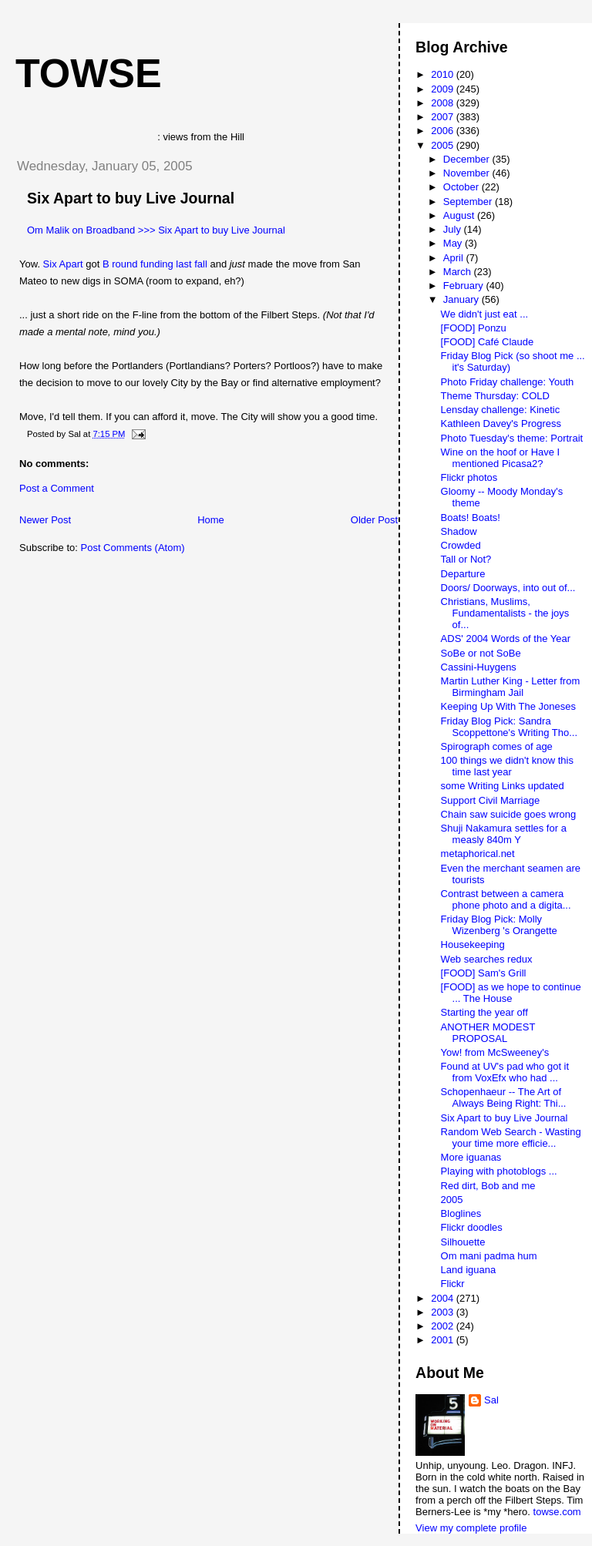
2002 (443, 1326)
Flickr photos (469, 477)
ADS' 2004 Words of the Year (505, 638)
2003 (443, 1312)
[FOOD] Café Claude (487, 342)
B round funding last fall (155, 264)
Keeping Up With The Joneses (508, 706)
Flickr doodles (472, 1227)
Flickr (453, 1283)
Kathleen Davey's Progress (501, 423)
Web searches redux (487, 959)
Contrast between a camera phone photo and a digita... (506, 899)
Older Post (374, 520)
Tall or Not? (466, 559)
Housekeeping (473, 944)
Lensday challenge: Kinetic (500, 409)
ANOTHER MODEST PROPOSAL (488, 1032)
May (454, 243)
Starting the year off (484, 1012)
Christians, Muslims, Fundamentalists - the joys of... (505, 613)
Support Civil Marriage (490, 800)
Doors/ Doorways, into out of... (508, 587)
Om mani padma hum (489, 1256)
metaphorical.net (478, 853)
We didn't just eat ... (485, 314)
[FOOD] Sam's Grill (483, 973)
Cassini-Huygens (478, 667)
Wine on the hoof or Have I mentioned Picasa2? (500, 457)
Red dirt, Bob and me (488, 1185)
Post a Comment (56, 488)
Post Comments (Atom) (133, 547)
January (462, 299)
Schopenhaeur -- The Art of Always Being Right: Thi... (504, 1097)
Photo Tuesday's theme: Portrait (512, 438)
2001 (443, 1340)
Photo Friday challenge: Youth (507, 382)
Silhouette (463, 1242)
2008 (443, 103)
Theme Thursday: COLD (495, 396)
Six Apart (63, 264)
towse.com (557, 1511)
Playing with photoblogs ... (499, 1171)
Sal (491, 1400)
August (460, 215)
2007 (443, 117)
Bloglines (461, 1213)
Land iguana (468, 1269)
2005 (443, 145)
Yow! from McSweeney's (495, 1052)
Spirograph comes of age (497, 746)
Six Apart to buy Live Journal (130, 198)
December (468, 159)
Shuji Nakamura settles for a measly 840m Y (504, 833)
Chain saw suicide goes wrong (509, 814)
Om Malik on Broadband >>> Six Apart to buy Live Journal (156, 230)
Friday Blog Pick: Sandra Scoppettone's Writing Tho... (509, 726)
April (454, 258)
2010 (443, 74)
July (453, 229)
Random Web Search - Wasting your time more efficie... (511, 1137)
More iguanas (471, 1157)
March (458, 271)
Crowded (461, 545)
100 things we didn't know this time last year (507, 766)
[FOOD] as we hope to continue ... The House (511, 992)
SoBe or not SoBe (481, 653)
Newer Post (45, 520)
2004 (443, 1298)
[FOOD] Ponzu (473, 328)
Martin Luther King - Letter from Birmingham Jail (510, 686)
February (464, 285)
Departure (463, 574)
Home (210, 520)
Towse (88, 73)
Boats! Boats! (470, 517)
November (468, 173)
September (469, 201)
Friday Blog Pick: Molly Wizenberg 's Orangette (499, 924)
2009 (443, 89)
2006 (443, 130)
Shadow (459, 531)
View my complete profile (470, 1528)
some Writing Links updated (502, 785)
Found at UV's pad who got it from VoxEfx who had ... (505, 1072)
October (462, 187)
